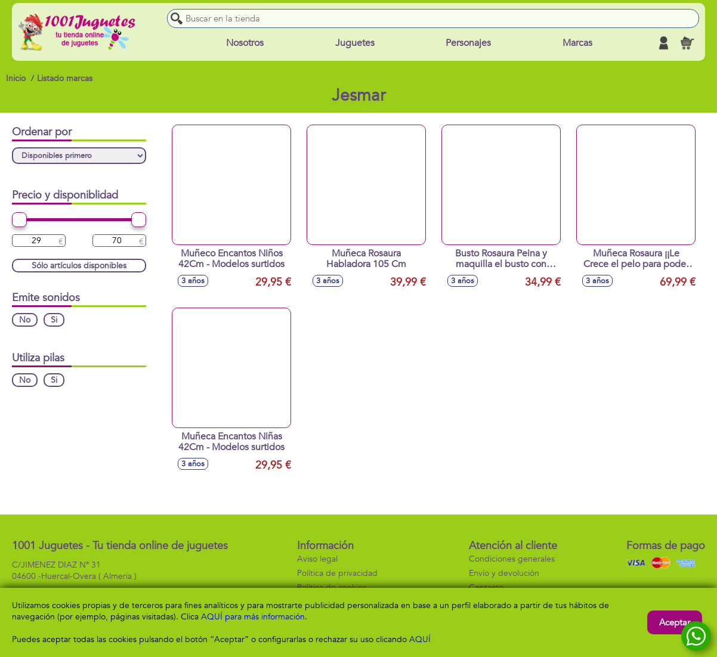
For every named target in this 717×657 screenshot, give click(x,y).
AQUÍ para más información (253, 616)
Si (54, 320)
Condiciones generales (512, 559)
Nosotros (245, 42)
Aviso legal (317, 559)
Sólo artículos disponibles (79, 265)
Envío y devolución (504, 573)
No (24, 320)
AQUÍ (420, 639)
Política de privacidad (337, 573)
